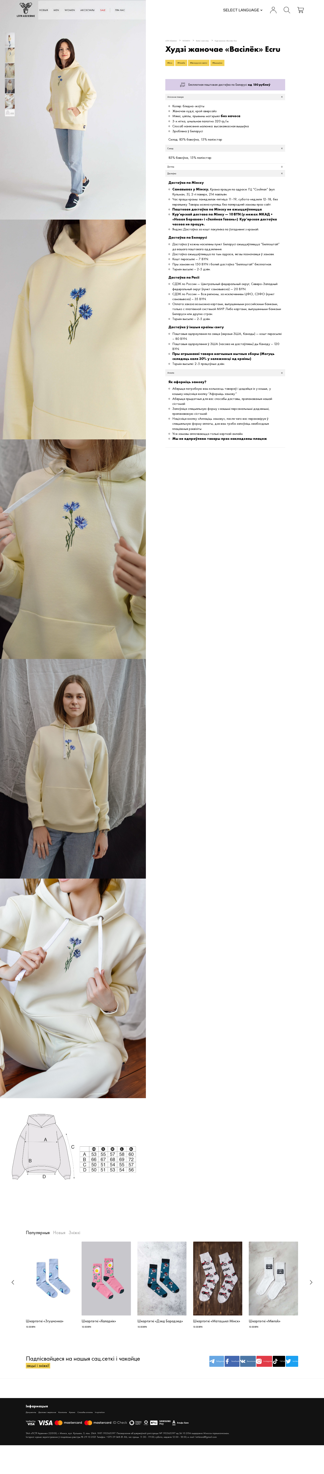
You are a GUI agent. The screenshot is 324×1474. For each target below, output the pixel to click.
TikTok (264, 1366)
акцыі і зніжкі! (45, 1371)
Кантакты (79, 1419)
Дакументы (33, 1419)
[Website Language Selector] (233, 11)
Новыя (66, 10)
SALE (148, 10)
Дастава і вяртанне (56, 1419)
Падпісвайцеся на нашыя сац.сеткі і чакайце (83, 1366)
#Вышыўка (242, 64)
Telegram (172, 1366)
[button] (12, 1282)
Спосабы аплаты (111, 1419)
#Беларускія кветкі (215, 64)
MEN (84, 10)
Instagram (241, 1366)
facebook (195, 1366)
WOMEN (102, 10)
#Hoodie (189, 64)
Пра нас (170, 10)
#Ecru (172, 64)
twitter (287, 1366)
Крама (92, 1419)
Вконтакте (218, 1366)
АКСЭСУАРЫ (127, 10)
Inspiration (132, 1419)
